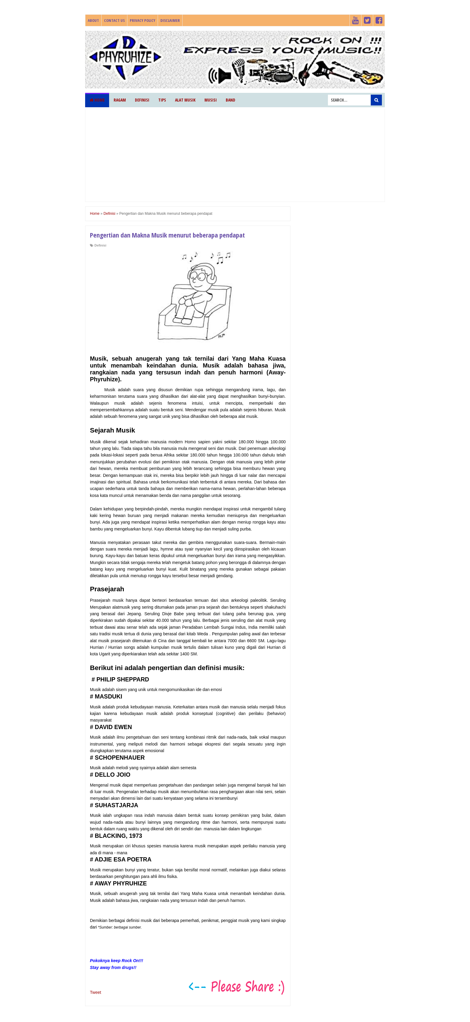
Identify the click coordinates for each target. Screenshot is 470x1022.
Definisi (142, 100)
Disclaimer (170, 20)
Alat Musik (185, 100)
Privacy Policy (142, 20)
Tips (162, 100)
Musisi (210, 100)
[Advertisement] (235, 155)
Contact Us (114, 20)
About (93, 20)
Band (230, 100)
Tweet (95, 992)
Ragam (120, 100)
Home (97, 100)
